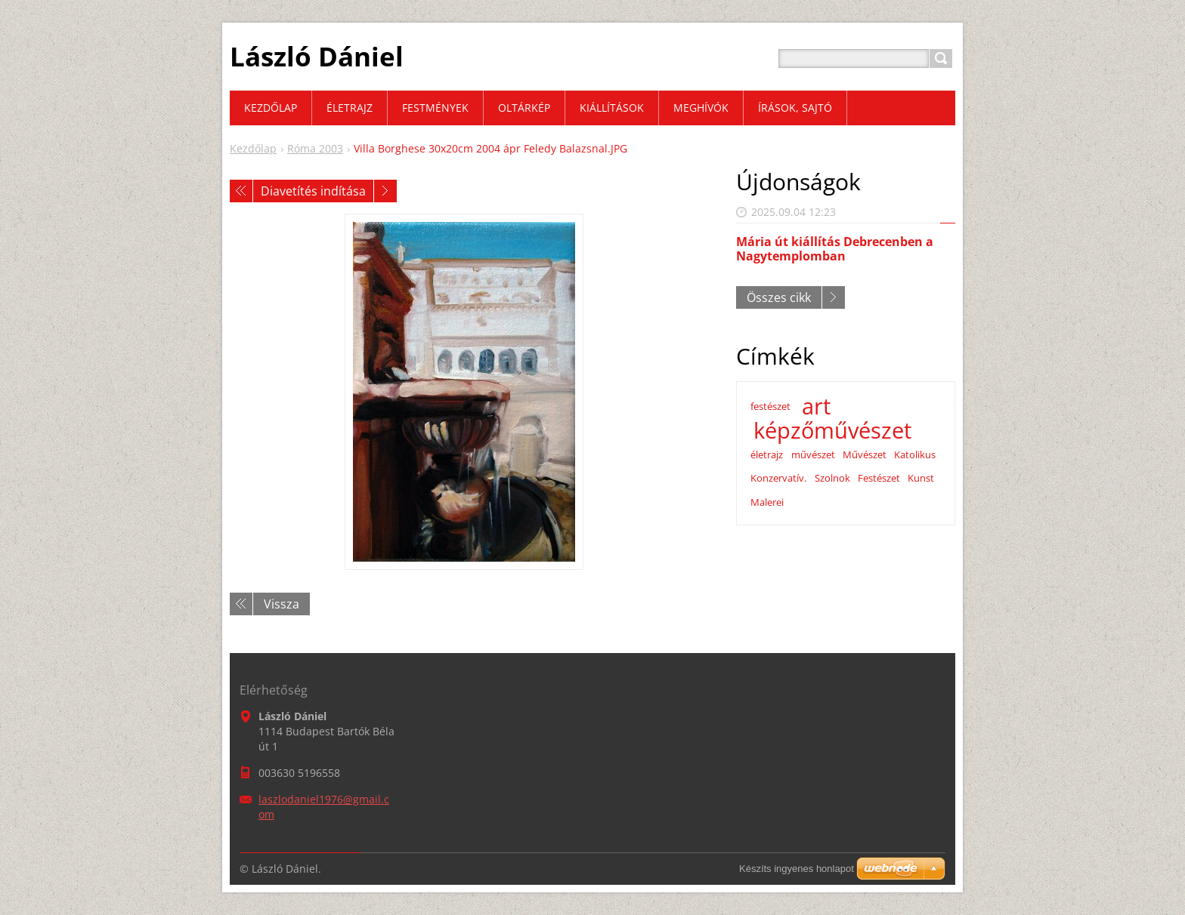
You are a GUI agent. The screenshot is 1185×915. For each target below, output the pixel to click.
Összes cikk (779, 297)
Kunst (921, 478)
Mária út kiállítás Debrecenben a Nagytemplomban (834, 248)
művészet (813, 454)
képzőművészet (832, 430)
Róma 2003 (315, 148)
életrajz (766, 454)
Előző (241, 191)
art (816, 406)
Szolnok (832, 478)
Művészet (864, 454)
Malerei (767, 502)
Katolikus (915, 454)
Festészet (879, 478)
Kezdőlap (253, 148)
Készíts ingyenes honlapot (796, 868)
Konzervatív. (778, 478)
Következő (385, 191)
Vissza (281, 604)
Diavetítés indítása (313, 191)
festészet (770, 406)
